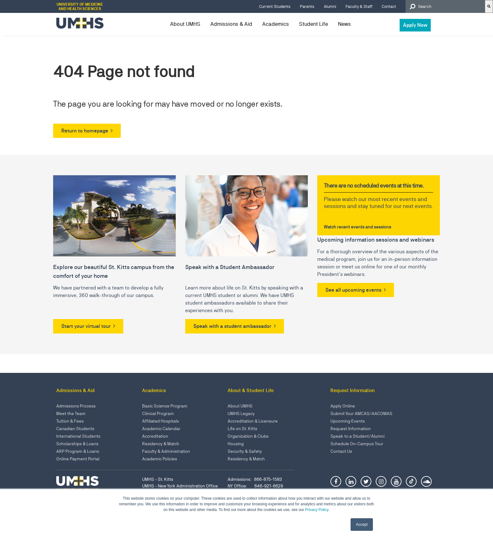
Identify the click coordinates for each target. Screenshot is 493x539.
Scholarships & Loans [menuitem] (77, 443)
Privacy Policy (317, 510)
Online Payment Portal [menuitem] (77, 458)
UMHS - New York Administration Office (180, 485)
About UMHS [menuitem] (185, 24)
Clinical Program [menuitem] (158, 413)
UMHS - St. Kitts (157, 479)
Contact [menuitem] (389, 6)
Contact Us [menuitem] (341, 451)
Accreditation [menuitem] (155, 436)
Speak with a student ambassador (232, 326)
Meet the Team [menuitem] (71, 413)
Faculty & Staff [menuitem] (359, 6)
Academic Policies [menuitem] (159, 458)
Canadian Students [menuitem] (75, 428)
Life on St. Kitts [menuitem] (242, 428)
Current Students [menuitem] (275, 6)
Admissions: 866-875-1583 (255, 479)
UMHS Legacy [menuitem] (241, 413)
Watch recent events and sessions (357, 226)
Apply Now (415, 25)
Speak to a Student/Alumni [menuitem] (357, 436)
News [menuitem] (344, 24)
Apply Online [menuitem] (342, 405)
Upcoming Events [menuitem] (347, 421)
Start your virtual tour (86, 326)
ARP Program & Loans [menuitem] (77, 451)
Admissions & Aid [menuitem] (231, 24)
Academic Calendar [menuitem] (161, 428)
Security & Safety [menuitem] (245, 451)
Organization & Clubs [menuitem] (248, 436)
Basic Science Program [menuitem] (164, 405)
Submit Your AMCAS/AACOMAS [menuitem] (361, 413)
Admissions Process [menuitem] (76, 405)
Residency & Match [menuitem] (160, 443)
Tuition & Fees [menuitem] (70, 421)
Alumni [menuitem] (330, 6)
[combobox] (445, 6)
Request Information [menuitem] (350, 428)
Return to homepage (84, 131)
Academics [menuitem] (275, 24)
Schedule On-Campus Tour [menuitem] (356, 443)
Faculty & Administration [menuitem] (166, 451)
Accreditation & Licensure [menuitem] (253, 421)
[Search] (489, 6)
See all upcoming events (353, 290)
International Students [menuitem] (78, 436)
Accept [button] (362, 524)
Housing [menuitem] (236, 443)
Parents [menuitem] (307, 6)
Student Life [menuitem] (313, 24)
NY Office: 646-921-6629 (255, 485)
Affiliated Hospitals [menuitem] (160, 421)
